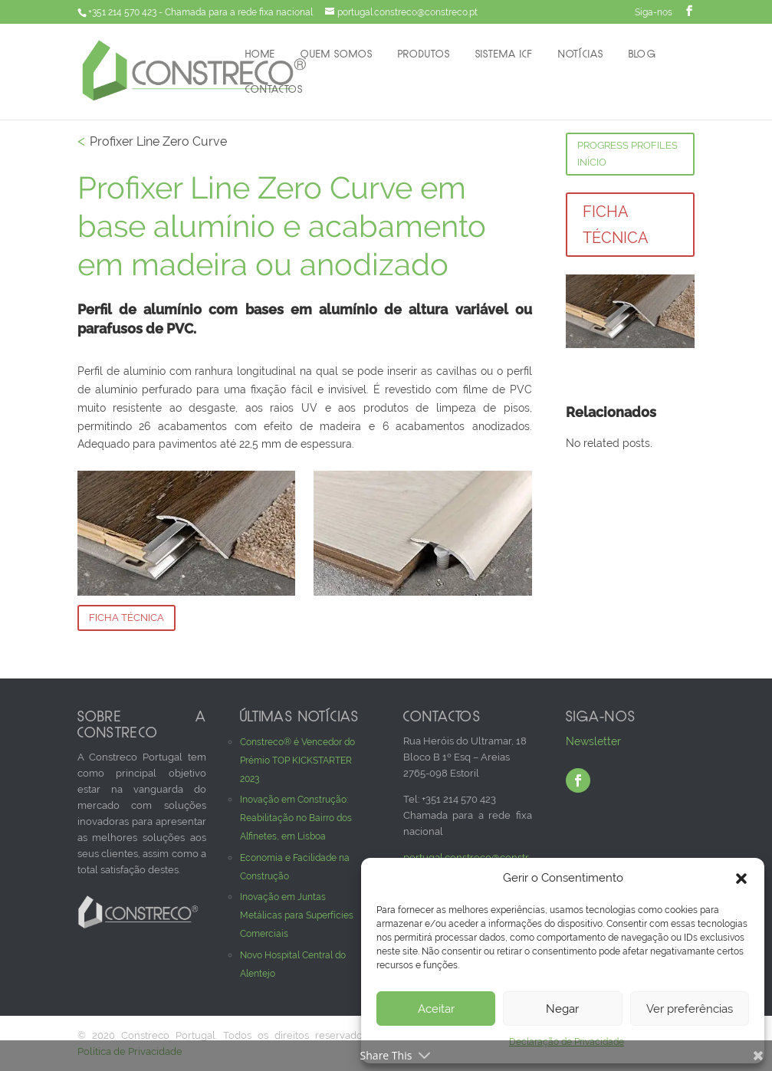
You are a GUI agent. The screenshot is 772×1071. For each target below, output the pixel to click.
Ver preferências (689, 1009)
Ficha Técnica (126, 617)
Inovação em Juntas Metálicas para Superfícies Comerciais (296, 915)
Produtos (423, 55)
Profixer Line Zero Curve (158, 141)
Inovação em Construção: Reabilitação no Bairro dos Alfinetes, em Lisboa (296, 818)
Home (260, 55)
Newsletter (593, 741)
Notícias (580, 55)
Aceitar (436, 1009)
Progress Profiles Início (627, 154)
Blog (642, 55)
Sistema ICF (504, 55)
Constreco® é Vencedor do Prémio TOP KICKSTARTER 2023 (297, 760)
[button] (741, 878)
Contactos (274, 90)
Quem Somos (337, 55)
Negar (562, 1009)
